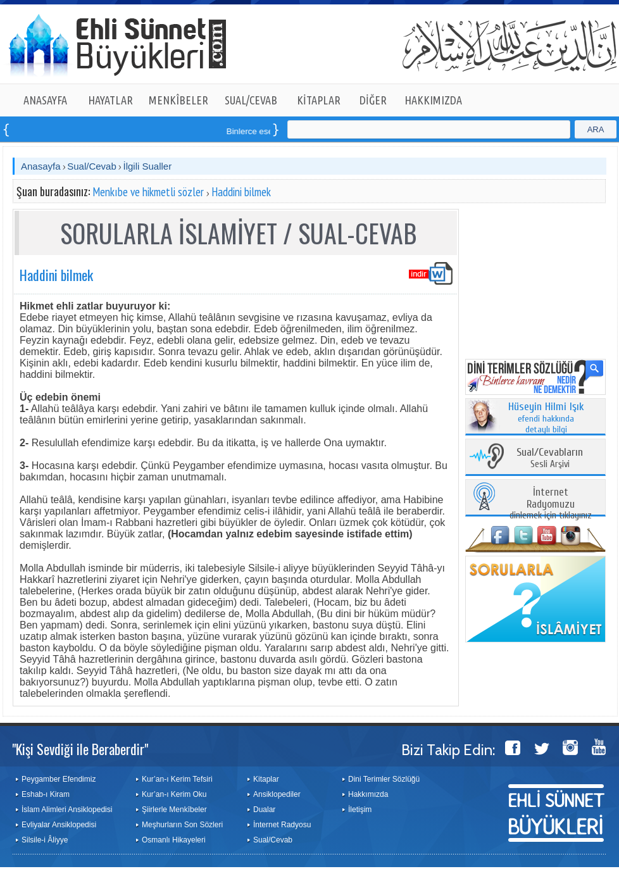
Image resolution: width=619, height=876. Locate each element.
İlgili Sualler (147, 166)
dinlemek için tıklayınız (551, 504)
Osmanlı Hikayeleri (174, 839)
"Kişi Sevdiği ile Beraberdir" (80, 749)
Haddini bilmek (241, 191)
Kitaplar (266, 779)
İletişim (360, 809)
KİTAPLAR (319, 100)
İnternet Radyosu (282, 824)
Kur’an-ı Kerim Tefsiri (177, 779)
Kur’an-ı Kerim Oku (174, 794)
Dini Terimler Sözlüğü (384, 779)
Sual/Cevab (91, 166)
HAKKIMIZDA (433, 100)
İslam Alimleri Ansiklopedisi (67, 809)
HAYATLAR (110, 100)
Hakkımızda (368, 794)
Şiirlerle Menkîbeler (174, 809)
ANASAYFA (45, 100)
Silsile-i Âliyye (45, 839)
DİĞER (373, 100)
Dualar (264, 809)
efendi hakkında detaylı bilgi (546, 418)
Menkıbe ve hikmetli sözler (148, 191)
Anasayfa (41, 166)
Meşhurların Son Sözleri (182, 824)
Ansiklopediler (277, 794)
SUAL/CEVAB (251, 100)
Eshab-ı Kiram (46, 794)
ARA (595, 129)
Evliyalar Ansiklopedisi (59, 824)
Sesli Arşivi (549, 458)
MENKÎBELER (178, 100)
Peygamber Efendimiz (59, 779)
